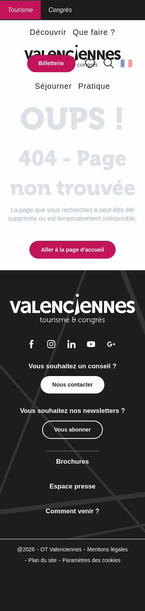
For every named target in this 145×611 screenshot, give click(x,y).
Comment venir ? (72, 511)
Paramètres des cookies (91, 560)
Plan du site (42, 560)
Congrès (60, 10)
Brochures (72, 461)
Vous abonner (72, 429)
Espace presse (72, 486)
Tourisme (20, 10)
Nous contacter (72, 384)
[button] (109, 63)
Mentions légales (107, 549)
